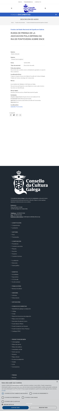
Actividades (15, 274)
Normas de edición (17, 288)
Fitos (13, 234)
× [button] (57, 381)
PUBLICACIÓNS (16, 286)
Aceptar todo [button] (15, 407)
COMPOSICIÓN (16, 241)
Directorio (14, 263)
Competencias (16, 225)
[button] (29, 404)
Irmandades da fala (17, 349)
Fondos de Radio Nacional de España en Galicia (37, 22)
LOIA (13, 364)
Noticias (14, 377)
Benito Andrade (15, 54)
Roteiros (14, 354)
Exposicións (15, 277)
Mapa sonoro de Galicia (18, 318)
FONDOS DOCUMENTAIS (19, 306)
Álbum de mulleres (17, 347)
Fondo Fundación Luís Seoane (20, 326)
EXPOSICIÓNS (16, 302)
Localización (15, 260)
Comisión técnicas (17, 256)
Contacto (38, 2)
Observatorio (15, 298)
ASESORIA (15, 293)
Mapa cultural (15, 357)
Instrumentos (16, 367)
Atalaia (14, 362)
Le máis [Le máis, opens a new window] (4, 390)
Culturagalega (16, 342)
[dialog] (29, 395)
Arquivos (14, 253)
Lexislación (15, 228)
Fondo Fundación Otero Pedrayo (20, 328)
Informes (14, 295)
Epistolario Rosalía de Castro (19, 321)
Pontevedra (16, 106)
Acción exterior (16, 282)
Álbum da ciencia (16, 344)
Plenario (14, 248)
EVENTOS (15, 272)
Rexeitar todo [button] (43, 407)
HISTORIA (15, 232)
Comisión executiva (17, 246)
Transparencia (28, 2)
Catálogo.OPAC (16, 331)
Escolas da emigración (18, 359)
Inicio (20, 2)
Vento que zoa (16, 352)
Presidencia (15, 243)
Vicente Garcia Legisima (17, 59)
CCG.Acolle (15, 279)
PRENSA (14, 375)
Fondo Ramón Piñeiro (17, 323)
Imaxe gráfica (15, 265)
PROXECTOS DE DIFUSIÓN (19, 339)
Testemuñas (15, 237)
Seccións (14, 251)
